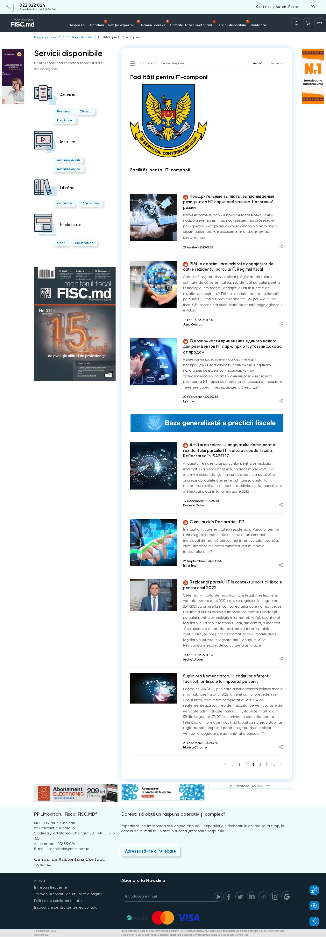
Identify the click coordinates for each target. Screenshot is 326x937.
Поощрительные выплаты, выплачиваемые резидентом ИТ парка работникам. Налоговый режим (228, 202)
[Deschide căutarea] (296, 23)
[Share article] (281, 247)
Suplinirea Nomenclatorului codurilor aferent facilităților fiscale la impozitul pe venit (226, 679)
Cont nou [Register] (264, 7)
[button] (311, 890)
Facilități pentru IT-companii (119, 37)
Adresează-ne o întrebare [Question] (150, 851)
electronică (84, 243)
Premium (63, 111)
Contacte (258, 25)
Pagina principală (47, 37)
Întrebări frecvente (50, 887)
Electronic (65, 120)
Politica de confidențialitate (58, 901)
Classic (85, 111)
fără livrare (90, 203)
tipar (61, 243)
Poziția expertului (124, 23)
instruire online (68, 169)
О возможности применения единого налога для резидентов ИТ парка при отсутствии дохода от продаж (232, 346)
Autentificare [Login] (287, 7)
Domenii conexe (155, 23)
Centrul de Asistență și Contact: (69, 859)
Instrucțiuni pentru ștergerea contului (66, 907)
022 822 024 (32, 5)
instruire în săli (68, 160)
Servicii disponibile (233, 23)
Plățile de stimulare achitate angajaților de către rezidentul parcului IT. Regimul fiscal (228, 266)
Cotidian (98, 23)
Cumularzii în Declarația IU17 (213, 522)
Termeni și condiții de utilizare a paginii (68, 894)
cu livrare (64, 203)
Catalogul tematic (79, 37)
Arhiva (39, 881)
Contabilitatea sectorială (193, 23)
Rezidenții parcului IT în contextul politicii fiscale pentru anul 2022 (232, 585)
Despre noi (77, 25)
